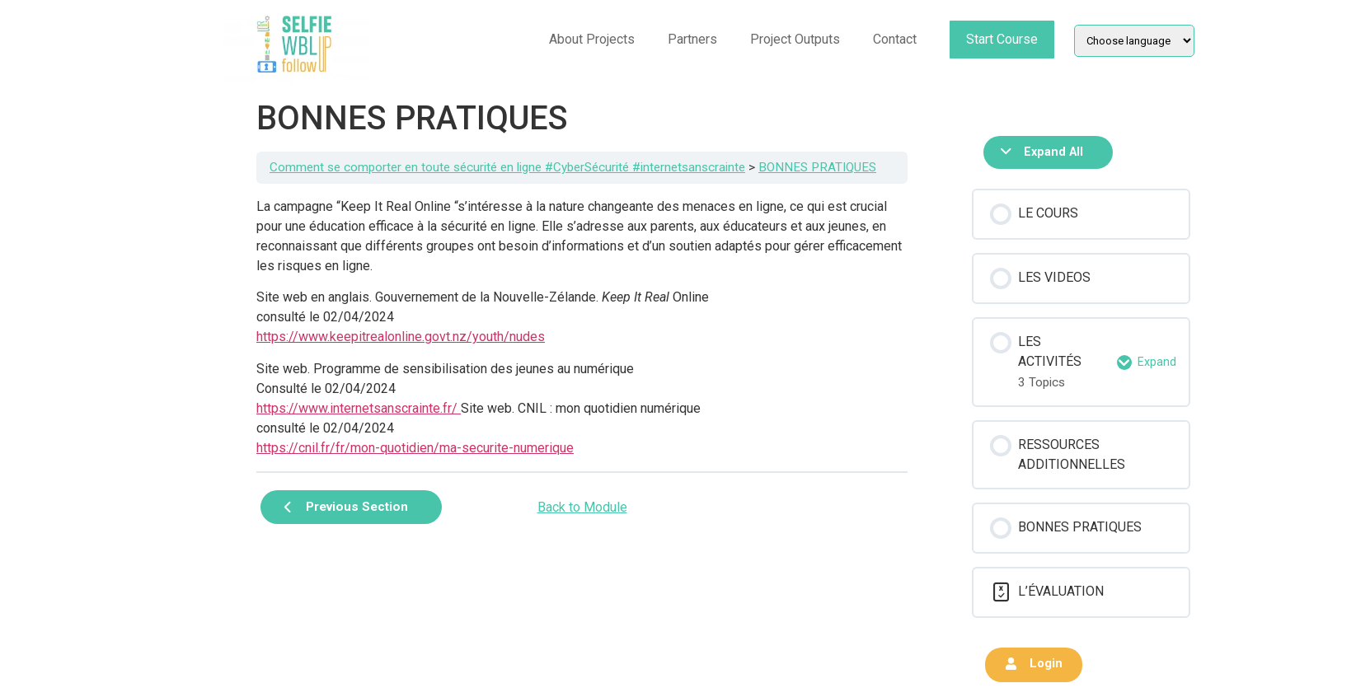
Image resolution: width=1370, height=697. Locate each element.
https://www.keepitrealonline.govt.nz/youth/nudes (400, 336)
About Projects (592, 39)
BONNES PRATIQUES (817, 167)
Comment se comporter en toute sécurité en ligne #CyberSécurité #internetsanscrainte (507, 167)
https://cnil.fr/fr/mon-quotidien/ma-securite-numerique (415, 448)
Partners (692, 39)
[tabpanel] (582, 327)
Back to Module (582, 507)
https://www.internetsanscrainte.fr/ (358, 408)
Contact (895, 39)
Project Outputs (795, 39)
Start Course (1002, 39)
